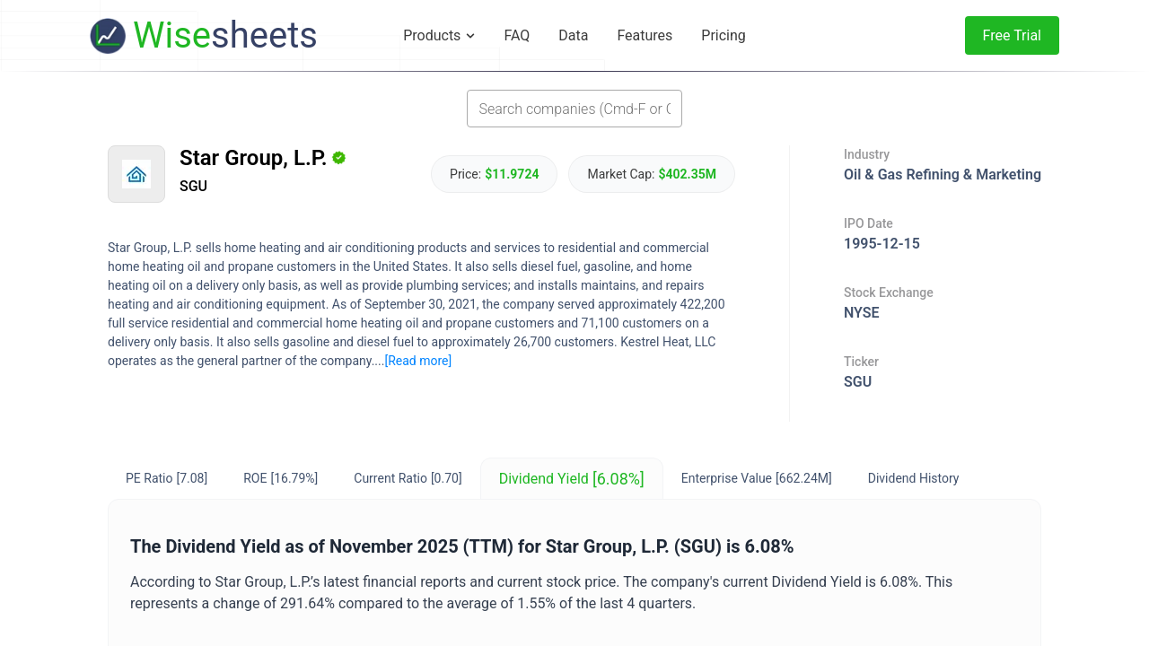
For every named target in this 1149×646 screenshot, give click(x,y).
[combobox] (574, 108)
